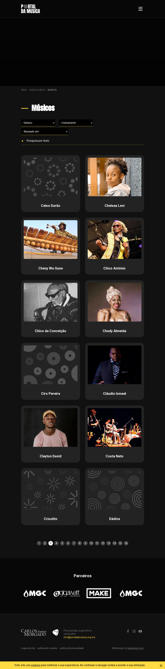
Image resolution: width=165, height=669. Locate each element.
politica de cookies (47, 648)
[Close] (161, 665)
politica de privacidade (72, 648)
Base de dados (37, 90)
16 (126, 543)
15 (120, 543)
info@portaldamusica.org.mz (79, 637)
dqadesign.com (135, 648)
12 (103, 543)
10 (91, 543)
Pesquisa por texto (37, 140)
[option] (35, 593)
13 (108, 543)
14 (114, 543)
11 (97, 543)
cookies (35, 665)
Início (24, 90)
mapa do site (28, 648)
